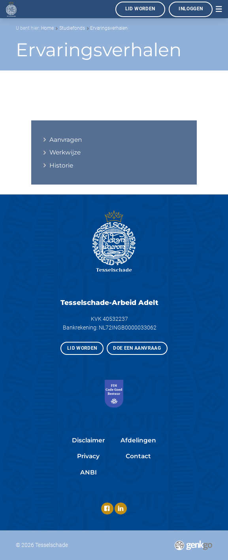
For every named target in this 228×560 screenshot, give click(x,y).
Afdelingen (138, 440)
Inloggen (191, 8)
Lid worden (140, 8)
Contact (138, 456)
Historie (61, 165)
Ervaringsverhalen (109, 28)
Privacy (88, 456)
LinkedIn (121, 509)
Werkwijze (65, 152)
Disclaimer (88, 440)
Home (47, 28)
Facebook (107, 509)
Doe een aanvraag (137, 348)
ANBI (88, 472)
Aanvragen (65, 139)
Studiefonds (72, 28)
